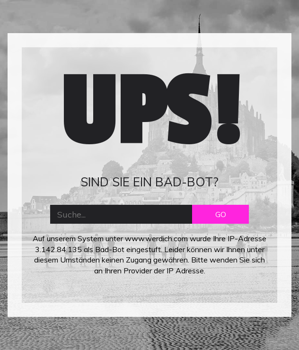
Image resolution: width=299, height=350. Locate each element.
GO (220, 214)
